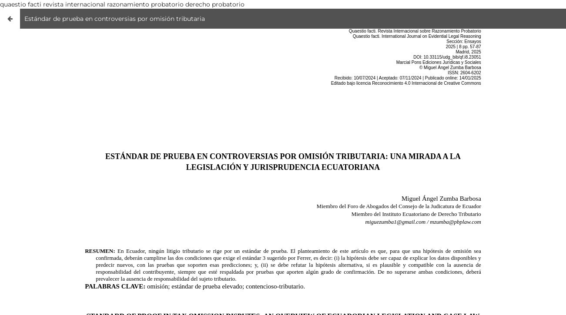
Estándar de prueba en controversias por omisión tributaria (114, 19)
